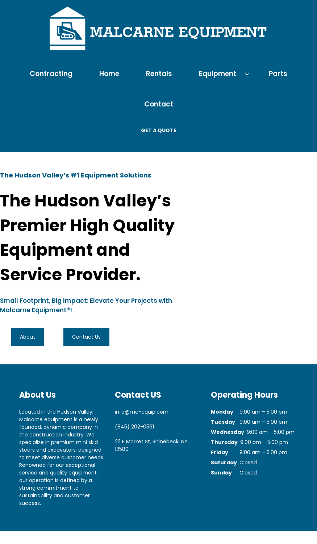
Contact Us (86, 336)
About (27, 336)
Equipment (217, 74)
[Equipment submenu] (247, 73)
